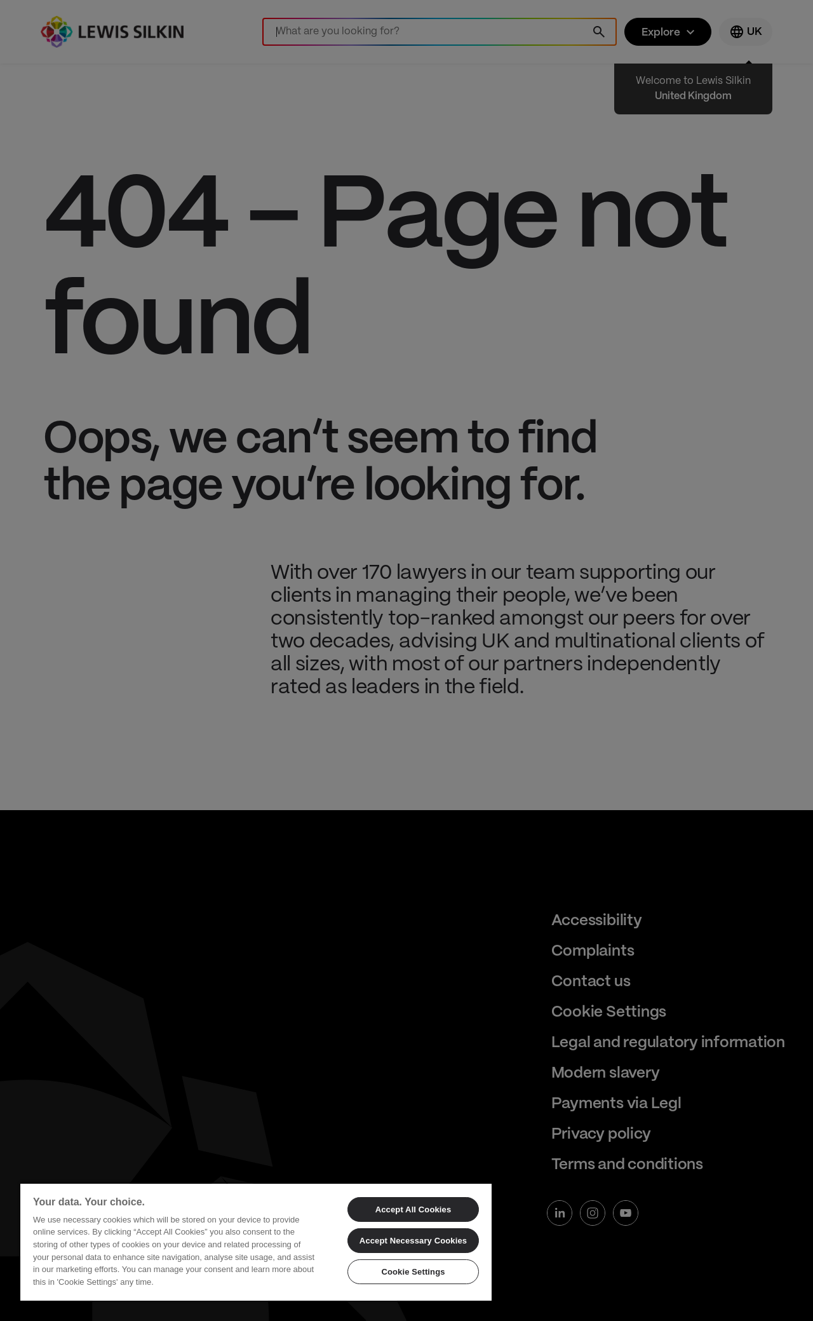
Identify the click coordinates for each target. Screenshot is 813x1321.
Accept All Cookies (413, 1209)
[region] (256, 1241)
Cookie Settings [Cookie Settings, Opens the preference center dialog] (413, 1272)
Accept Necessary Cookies (413, 1240)
